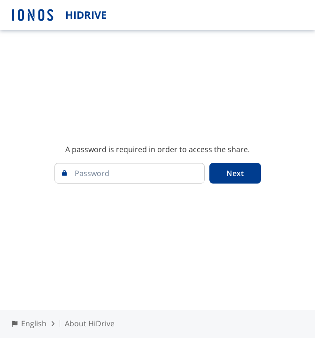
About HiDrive (90, 323)
